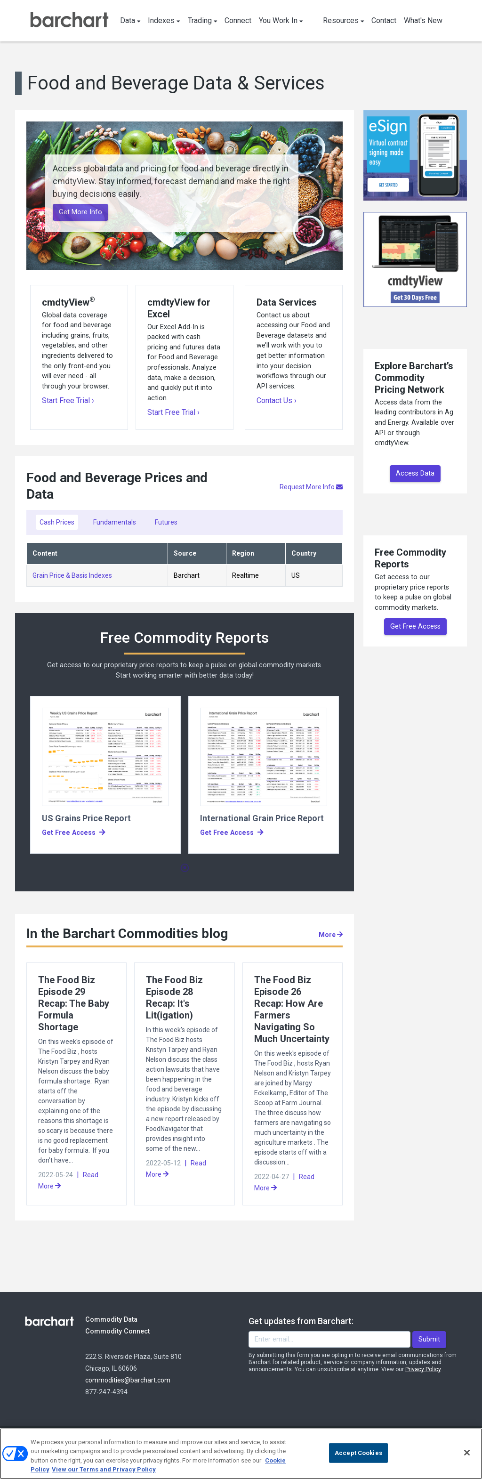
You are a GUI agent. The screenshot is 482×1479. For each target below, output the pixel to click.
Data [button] (130, 20)
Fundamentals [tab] (114, 522)
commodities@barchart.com (127, 1380)
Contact (383, 20)
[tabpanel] (105, 775)
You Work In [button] (281, 20)
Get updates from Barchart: (301, 1321)
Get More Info (80, 212)
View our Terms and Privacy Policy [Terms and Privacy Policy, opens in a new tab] (104, 1469)
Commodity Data (118, 1319)
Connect (238, 20)
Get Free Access (415, 626)
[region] (241, 1453)
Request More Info (311, 487)
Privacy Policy (423, 1369)
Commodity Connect (130, 1330)
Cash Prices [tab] (57, 522)
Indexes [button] (164, 20)
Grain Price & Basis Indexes (72, 575)
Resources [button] (343, 20)
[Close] (467, 1452)
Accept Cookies (358, 1452)
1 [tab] (184, 868)
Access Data (415, 473)
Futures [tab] (166, 522)
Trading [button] (202, 20)
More (331, 934)
